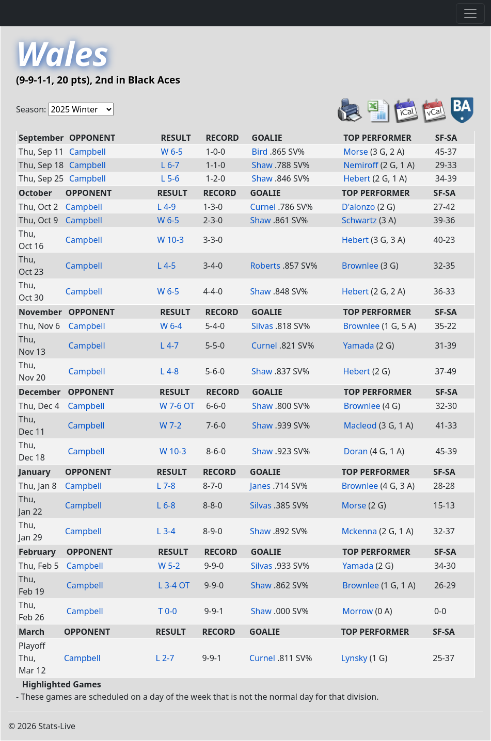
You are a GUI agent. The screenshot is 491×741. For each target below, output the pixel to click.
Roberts (265, 265)
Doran (356, 451)
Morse (355, 151)
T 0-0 (167, 611)
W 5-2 (169, 565)
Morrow (357, 611)
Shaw (262, 165)
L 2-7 (164, 658)
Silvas (262, 326)
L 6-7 (170, 165)
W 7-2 (171, 425)
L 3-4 (166, 531)
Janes (260, 485)
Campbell (87, 151)
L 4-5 (166, 265)
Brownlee (360, 265)
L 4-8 (169, 371)
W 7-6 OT (177, 405)
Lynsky (354, 658)
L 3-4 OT (173, 585)
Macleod (360, 425)
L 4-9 (166, 206)
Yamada (358, 345)
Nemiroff (360, 165)
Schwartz (359, 220)
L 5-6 (170, 178)
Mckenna (359, 531)
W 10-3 (170, 239)
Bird (260, 151)
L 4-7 (169, 345)
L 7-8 (166, 485)
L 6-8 (166, 505)
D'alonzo (358, 206)
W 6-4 (171, 326)
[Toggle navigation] (470, 13)
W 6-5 (172, 151)
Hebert (356, 178)
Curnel (263, 206)
